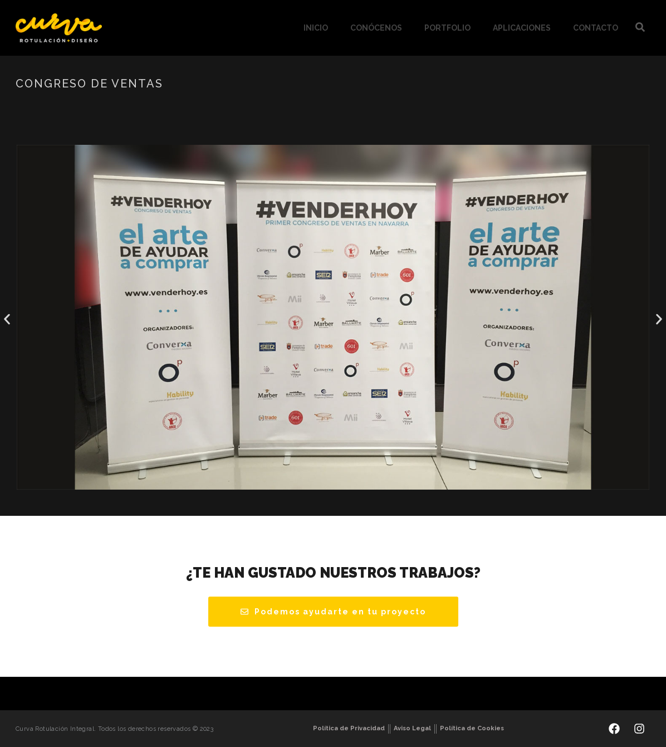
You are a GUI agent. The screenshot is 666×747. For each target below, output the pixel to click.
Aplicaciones (522, 27)
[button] (7, 319)
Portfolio (447, 27)
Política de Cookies (472, 728)
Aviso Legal (412, 728)
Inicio (315, 27)
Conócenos (376, 27)
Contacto (595, 27)
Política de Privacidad (349, 728)
